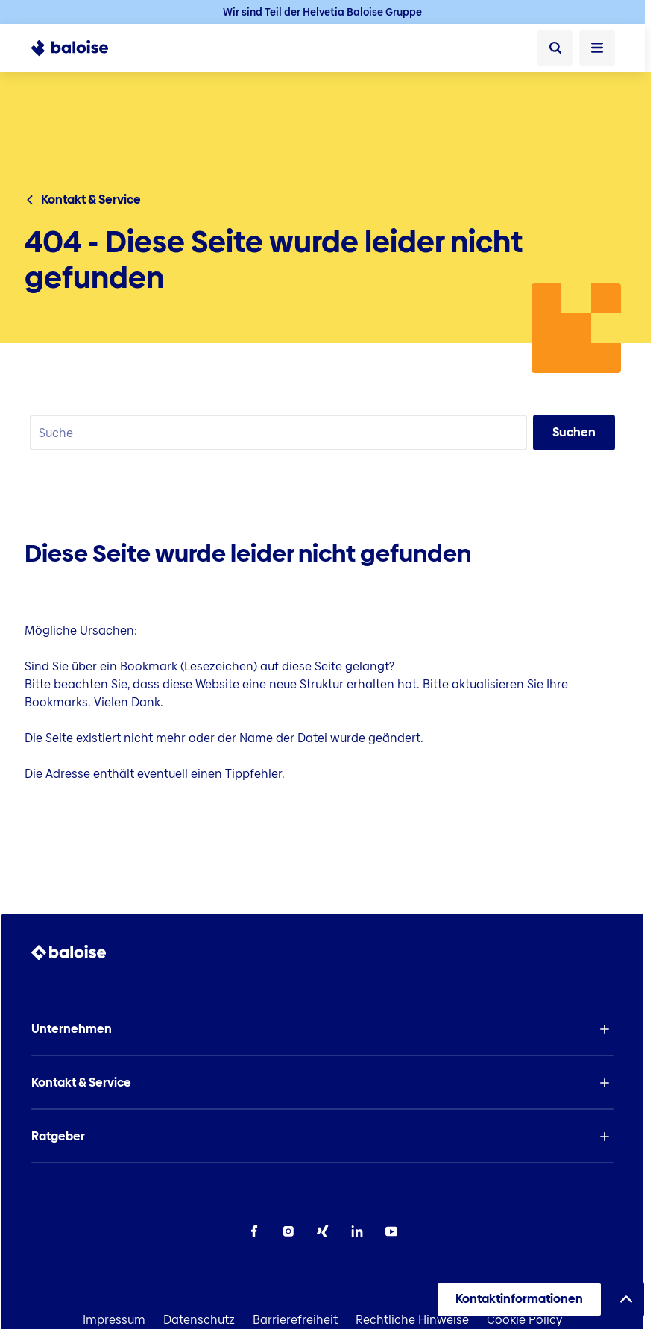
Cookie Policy (524, 1319)
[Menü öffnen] (597, 48)
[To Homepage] (78, 48)
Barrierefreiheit (295, 1319)
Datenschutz (199, 1319)
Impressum (114, 1319)
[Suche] (555, 48)
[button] (322, 1029)
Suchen (574, 432)
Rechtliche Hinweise (412, 1319)
